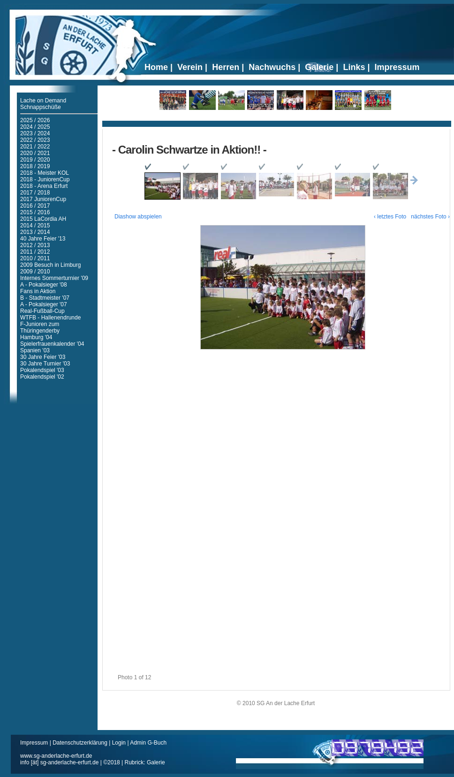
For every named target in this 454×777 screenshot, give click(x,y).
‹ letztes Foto (390, 216)
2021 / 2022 (35, 146)
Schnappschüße (40, 107)
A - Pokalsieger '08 (43, 284)
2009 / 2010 (35, 271)
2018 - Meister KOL (44, 173)
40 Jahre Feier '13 (42, 238)
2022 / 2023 (35, 140)
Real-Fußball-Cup (42, 311)
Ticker (276, 120)
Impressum (35, 742)
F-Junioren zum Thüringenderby (40, 327)
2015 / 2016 (35, 212)
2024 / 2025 (35, 127)
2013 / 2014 (35, 232)
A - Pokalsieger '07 (43, 304)
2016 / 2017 (35, 205)
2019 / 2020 (35, 159)
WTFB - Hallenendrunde (50, 317)
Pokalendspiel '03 (42, 370)
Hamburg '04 (36, 337)
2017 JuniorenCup (43, 199)
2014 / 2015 (35, 225)
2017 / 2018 (35, 192)
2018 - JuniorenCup (44, 179)
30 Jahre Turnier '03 (45, 363)
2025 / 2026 (35, 120)
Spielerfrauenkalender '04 (52, 344)
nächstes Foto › (430, 216)
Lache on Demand (43, 100)
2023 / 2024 (35, 133)
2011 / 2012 (35, 252)
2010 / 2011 (35, 258)
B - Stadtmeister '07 (44, 298)
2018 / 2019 (35, 166)
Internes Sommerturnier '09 (54, 278)
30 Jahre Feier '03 (42, 357)
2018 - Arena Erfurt (44, 186)
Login (119, 742)
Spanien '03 (35, 350)
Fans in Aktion (37, 291)
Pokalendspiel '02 (42, 376)
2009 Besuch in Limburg (50, 265)
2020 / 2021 (35, 153)
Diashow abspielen (138, 216)
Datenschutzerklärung (81, 742)
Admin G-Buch (148, 742)
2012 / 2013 (35, 245)
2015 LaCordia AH (43, 219)
